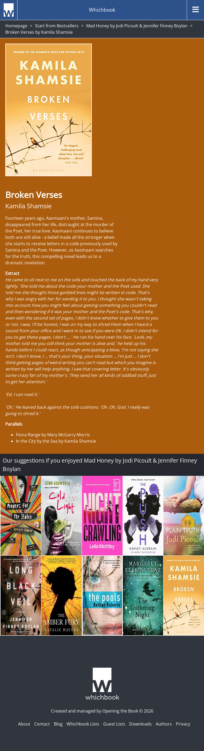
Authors (164, 724)
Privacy (183, 724)
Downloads (140, 724)
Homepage (16, 26)
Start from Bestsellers (57, 26)
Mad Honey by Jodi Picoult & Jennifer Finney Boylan (137, 26)
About (24, 724)
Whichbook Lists (83, 724)
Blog (58, 724)
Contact (42, 724)
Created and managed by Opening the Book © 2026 (102, 711)
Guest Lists (114, 724)
